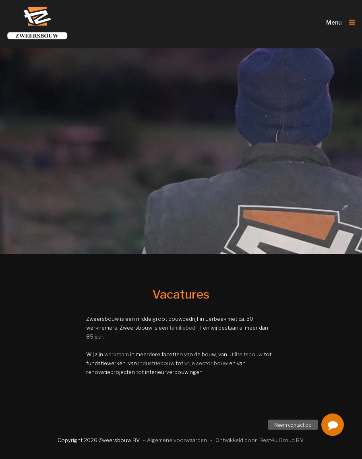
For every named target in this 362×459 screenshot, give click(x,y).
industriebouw (156, 363)
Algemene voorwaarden (177, 440)
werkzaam (116, 354)
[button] (332, 424)
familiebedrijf (186, 327)
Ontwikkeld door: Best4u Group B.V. (259, 440)
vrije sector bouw (206, 363)
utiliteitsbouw (245, 354)
